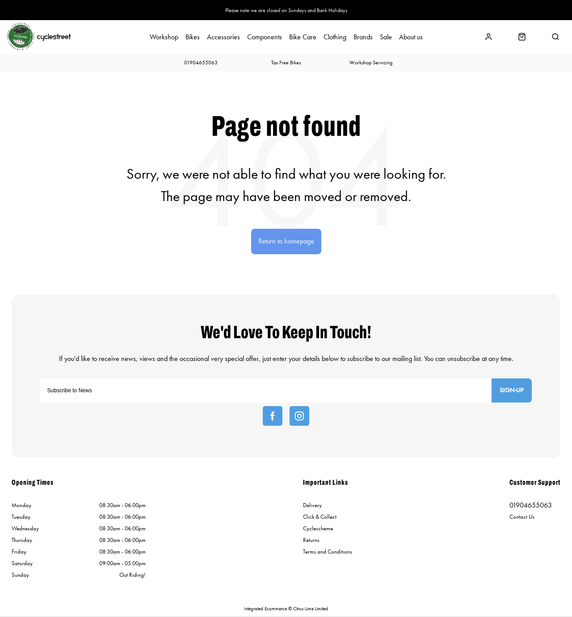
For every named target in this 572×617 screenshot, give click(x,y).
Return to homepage (286, 241)
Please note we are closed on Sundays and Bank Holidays (286, 10)
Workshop (164, 37)
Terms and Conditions (327, 551)
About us (411, 37)
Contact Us (521, 516)
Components (264, 37)
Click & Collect (319, 516)
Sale (386, 37)
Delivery (312, 505)
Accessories (223, 37)
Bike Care (302, 37)
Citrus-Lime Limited (310, 609)
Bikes (192, 37)
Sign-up (512, 390)
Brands (363, 37)
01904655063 (530, 505)
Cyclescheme (318, 528)
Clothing (335, 37)
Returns (311, 540)
